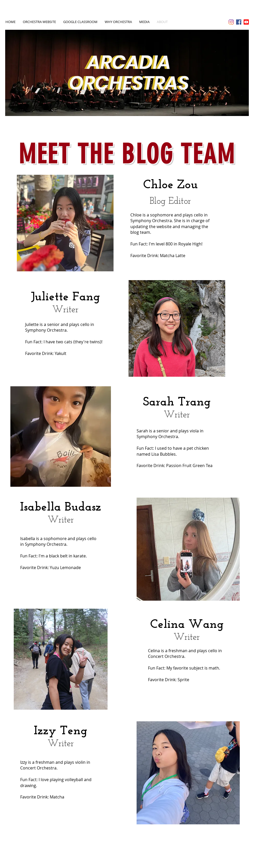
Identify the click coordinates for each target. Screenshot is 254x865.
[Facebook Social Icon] (238, 22)
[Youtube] (246, 22)
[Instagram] (231, 22)
